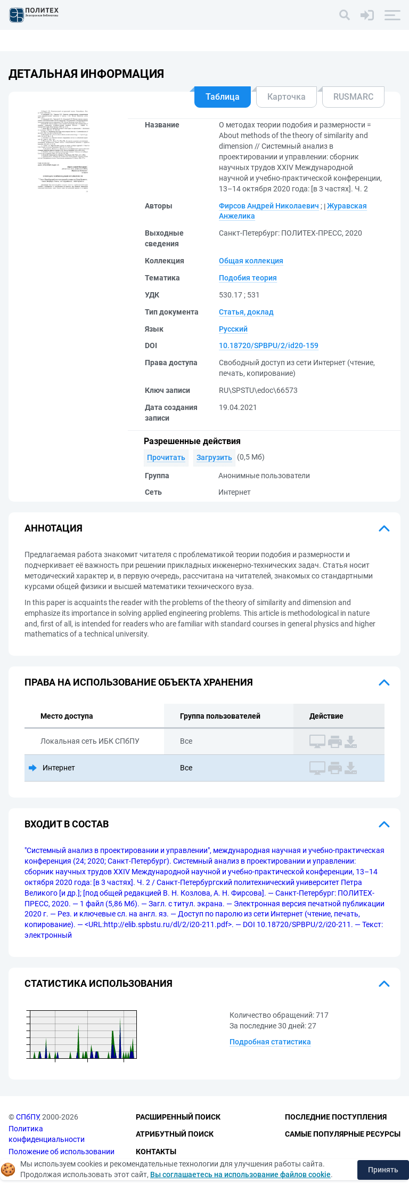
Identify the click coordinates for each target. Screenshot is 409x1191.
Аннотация (53, 528)
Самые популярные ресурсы (342, 1134)
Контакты (156, 1151)
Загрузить (214, 457)
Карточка (286, 97)
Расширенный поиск (178, 1117)
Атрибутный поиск (175, 1134)
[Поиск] (344, 15)
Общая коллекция (251, 260)
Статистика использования (98, 983)
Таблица (223, 97)
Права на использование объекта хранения (138, 682)
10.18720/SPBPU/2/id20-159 (268, 345)
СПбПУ (27, 1117)
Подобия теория (248, 277)
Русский (233, 329)
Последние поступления (336, 1117)
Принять (383, 1169)
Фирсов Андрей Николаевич (269, 206)
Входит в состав (66, 824)
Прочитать (166, 457)
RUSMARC (353, 97)
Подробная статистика (270, 1041)
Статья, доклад (246, 312)
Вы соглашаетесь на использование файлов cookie (240, 1174)
